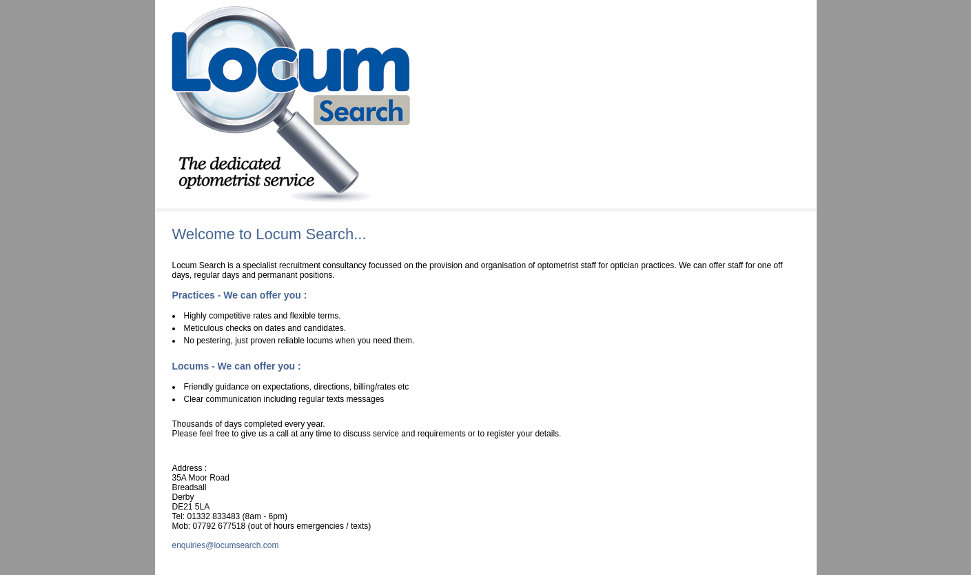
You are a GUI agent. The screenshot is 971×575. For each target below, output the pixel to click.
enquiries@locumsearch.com (225, 545)
